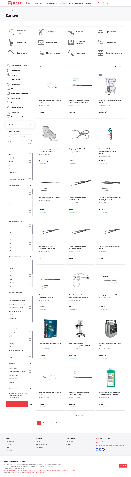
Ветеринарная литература (81, 42)
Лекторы (68, 444)
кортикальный (13, 375)
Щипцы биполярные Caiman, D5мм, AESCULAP (79, 393)
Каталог (71, 3)
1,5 (10, 265)
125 (10, 236)
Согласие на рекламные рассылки (65, 470)
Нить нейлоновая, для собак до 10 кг (50, 101)
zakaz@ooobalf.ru (103, 442)
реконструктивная (14, 176)
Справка (39, 438)
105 (10, 229)
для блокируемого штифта (17, 371)
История (8, 444)
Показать (17, 404)
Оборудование (51, 42)
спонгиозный (13, 379)
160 (10, 247)
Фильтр (20, 124)
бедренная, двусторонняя (17, 300)
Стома (10, 357)
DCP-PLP (11, 158)
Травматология (22, 53)
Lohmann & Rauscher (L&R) (17, 350)
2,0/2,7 (11, 279)
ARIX (10, 336)
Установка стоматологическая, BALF (110, 101)
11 (9, 193)
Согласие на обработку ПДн (30, 470)
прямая (11, 315)
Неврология (80, 53)
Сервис (64, 3)
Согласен (123, 465)
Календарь (69, 441)
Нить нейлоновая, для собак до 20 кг (50, 393)
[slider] (9, 141)
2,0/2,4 (11, 275)
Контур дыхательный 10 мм (109, 295)
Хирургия (79, 32)
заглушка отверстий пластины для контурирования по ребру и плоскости (18, 395)
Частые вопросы (41, 444)
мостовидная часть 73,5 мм (17, 311)
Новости (8, 447)
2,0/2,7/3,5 (12, 283)
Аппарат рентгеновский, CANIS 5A (110, 344)
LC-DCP (11, 161)
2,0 (10, 272)
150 (10, 243)
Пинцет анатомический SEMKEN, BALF (77, 199)
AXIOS (11, 339)
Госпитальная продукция (21, 32)
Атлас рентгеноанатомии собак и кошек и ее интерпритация (50, 344)
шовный (11, 382)
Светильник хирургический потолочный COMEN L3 (48, 150)
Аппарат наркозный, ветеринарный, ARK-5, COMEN (79, 344)
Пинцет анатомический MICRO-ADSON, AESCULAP (110, 199)
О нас (8, 438)
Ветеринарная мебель (114, 53)
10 (9, 190)
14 (9, 204)
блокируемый (13, 368)
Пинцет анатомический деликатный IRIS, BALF (47, 247)
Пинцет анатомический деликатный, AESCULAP (47, 296)
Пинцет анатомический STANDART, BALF (77, 247)
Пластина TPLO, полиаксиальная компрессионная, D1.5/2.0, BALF (110, 151)
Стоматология (111, 42)
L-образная (12, 297)
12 (9, 197)
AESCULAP (12, 332)
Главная (8, 11)
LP (9, 169)
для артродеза (13, 172)
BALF (10, 347)
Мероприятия (79, 3)
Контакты (88, 3)
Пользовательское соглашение (47, 470)
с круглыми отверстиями (16, 179)
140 (10, 240)
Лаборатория (21, 42)
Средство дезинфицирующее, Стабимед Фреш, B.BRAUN (109, 393)
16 (9, 208)
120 (10, 233)
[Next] (122, 423)
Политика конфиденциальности (13, 470)
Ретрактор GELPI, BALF (77, 149)
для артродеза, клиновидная (18, 304)
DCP (10, 154)
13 (9, 201)
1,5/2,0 (11, 268)
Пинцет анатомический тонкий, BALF (110, 247)
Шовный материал (53, 53)
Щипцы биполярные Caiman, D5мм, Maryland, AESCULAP (79, 101)
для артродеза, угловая (16, 307)
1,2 (10, 261)
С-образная (12, 318)
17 (9, 211)
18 (9, 215)
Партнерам (9, 450)
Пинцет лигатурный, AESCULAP (50, 198)
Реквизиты (39, 447)
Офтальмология (111, 32)
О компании (10, 441)
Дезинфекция (51, 32)
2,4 (10, 286)
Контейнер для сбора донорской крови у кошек (78, 296)
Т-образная (12, 322)
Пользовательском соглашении (35, 472)
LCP (10, 165)
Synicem (11, 354)
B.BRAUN (11, 343)
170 (10, 251)
